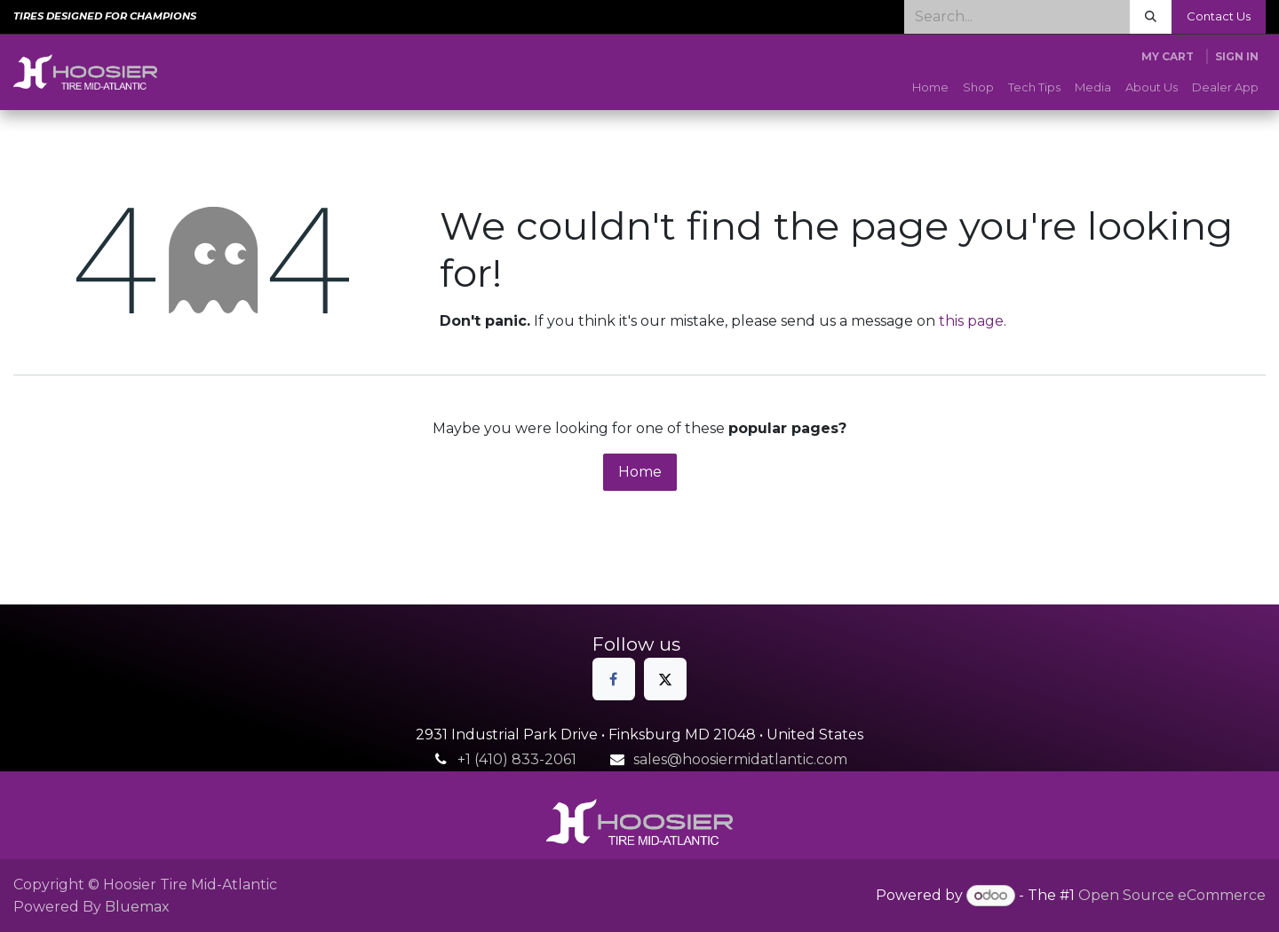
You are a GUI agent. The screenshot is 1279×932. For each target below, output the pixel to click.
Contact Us (1219, 16)
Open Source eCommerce (1172, 895)
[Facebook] (613, 679)
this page (971, 320)
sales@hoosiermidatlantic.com (740, 759)
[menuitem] (930, 88)
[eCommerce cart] (1167, 57)
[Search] (1151, 17)
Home (640, 471)
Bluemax (137, 906)
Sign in (1237, 56)
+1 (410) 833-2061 (516, 759)
